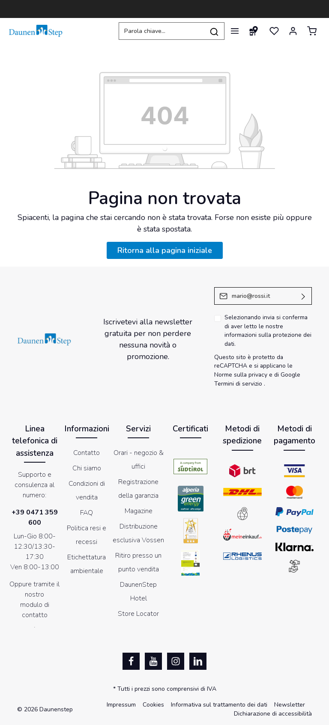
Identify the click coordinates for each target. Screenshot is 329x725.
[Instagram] (175, 661)
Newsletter (289, 705)
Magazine (139, 511)
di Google (287, 375)
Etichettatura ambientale (86, 564)
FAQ (86, 512)
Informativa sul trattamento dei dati (219, 705)
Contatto (86, 453)
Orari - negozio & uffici (139, 459)
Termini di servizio (238, 384)
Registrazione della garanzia (138, 488)
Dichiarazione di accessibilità (273, 714)
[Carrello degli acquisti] (311, 30)
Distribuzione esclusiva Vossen (138, 533)
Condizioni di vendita (87, 490)
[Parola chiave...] (161, 31)
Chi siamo (86, 468)
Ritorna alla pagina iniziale (164, 250)
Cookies (153, 705)
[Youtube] (153, 661)
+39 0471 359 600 (35, 517)
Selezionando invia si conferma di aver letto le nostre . (267, 330)
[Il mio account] (293, 30)
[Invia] (303, 296)
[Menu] (234, 30)
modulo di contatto (34, 610)
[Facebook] (131, 661)
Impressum (121, 705)
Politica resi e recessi (86, 535)
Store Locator (138, 613)
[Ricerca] (214, 31)
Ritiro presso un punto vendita (138, 562)
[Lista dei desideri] (274, 30)
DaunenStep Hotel (138, 591)
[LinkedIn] (197, 661)
